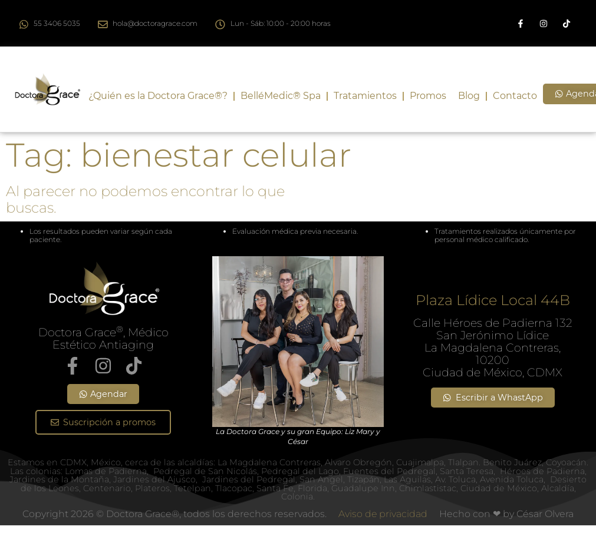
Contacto (515, 95)
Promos (428, 95)
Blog (469, 95)
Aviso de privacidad (382, 513)
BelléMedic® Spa (281, 95)
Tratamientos (365, 95)
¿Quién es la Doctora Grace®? (158, 95)
